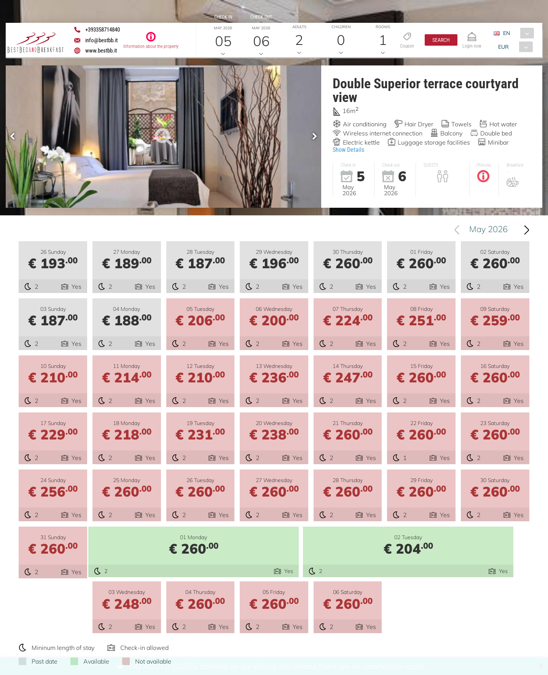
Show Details (348, 149)
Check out (261, 17)
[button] (441, 40)
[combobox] (517, 33)
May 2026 (488, 244)
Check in (223, 17)
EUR (504, 46)
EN (506, 33)
